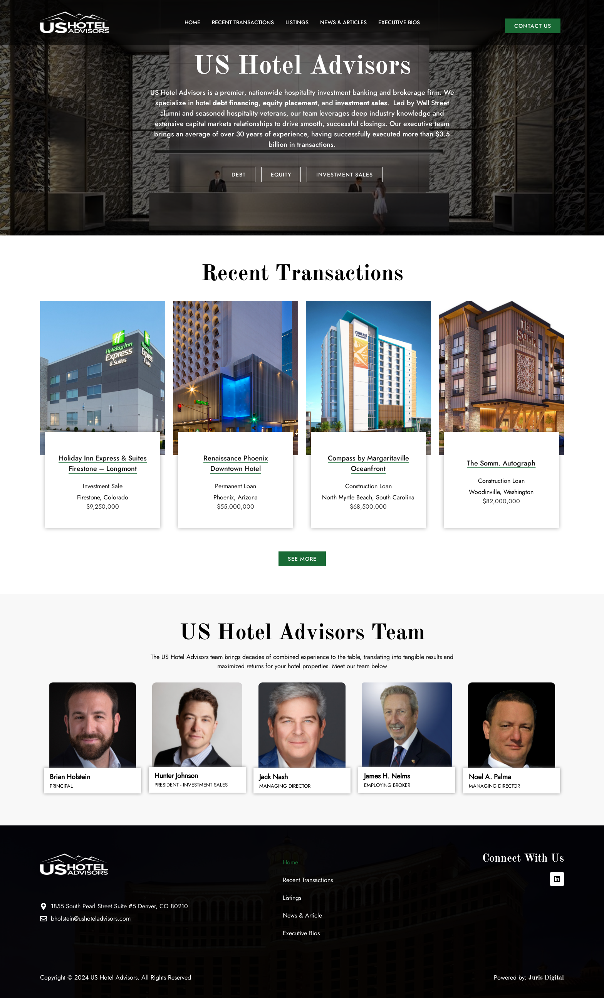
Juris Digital (546, 985)
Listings (297, 22)
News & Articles (343, 22)
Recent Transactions (243, 22)
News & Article (302, 922)
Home (192, 22)
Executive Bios (399, 22)
